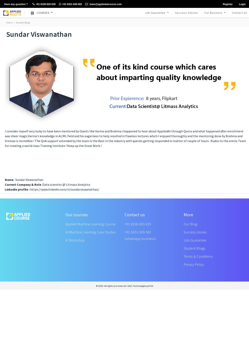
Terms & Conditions (198, 256)
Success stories (195, 232)
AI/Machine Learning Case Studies (90, 232)
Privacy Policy (194, 264)
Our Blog (190, 224)
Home (9, 22)
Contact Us (239, 13)
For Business (213, 13)
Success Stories (186, 13)
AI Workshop (75, 240)
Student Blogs (22, 22)
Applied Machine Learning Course (90, 224)
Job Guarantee (155, 13)
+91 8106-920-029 (138, 224)
